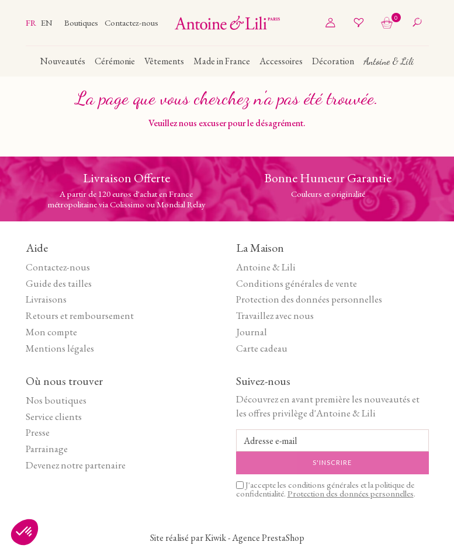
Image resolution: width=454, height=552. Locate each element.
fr (32, 22)
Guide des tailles (59, 283)
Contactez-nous (131, 22)
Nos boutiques (56, 400)
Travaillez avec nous (275, 315)
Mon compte (51, 331)
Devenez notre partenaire (76, 465)
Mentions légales (60, 348)
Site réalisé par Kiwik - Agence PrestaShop (227, 538)
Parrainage (47, 448)
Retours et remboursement (80, 315)
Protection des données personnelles (309, 299)
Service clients (54, 416)
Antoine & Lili (266, 267)
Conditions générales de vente (296, 283)
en (47, 22)
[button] (25, 532)
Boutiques (82, 22)
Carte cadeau (261, 348)
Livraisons (46, 299)
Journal (251, 331)
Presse (38, 432)
